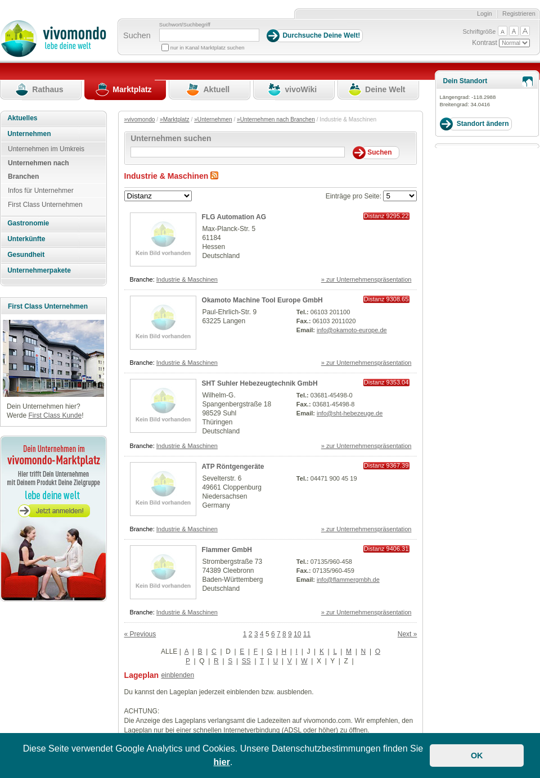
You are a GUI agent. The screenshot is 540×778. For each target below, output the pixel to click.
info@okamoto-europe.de (352, 330)
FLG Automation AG (234, 217)
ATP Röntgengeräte (233, 467)
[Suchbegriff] (209, 35)
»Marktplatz (175, 119)
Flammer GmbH (227, 550)
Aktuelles (22, 118)
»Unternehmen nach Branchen (276, 119)
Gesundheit (25, 255)
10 (297, 634)
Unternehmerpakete (39, 270)
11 (306, 634)
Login (484, 13)
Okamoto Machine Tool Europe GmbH (262, 300)
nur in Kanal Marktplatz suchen (207, 47)
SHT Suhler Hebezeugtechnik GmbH (260, 383)
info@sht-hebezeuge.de (349, 413)
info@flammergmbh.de (348, 579)
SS (246, 661)
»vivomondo (139, 119)
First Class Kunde (55, 415)
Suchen (137, 35)
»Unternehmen (213, 119)
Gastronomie (28, 223)
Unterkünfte (26, 239)
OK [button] (477, 755)
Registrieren (519, 13)
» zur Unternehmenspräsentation (366, 279)
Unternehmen (29, 134)
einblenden (177, 675)
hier (222, 762)
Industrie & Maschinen (187, 279)
